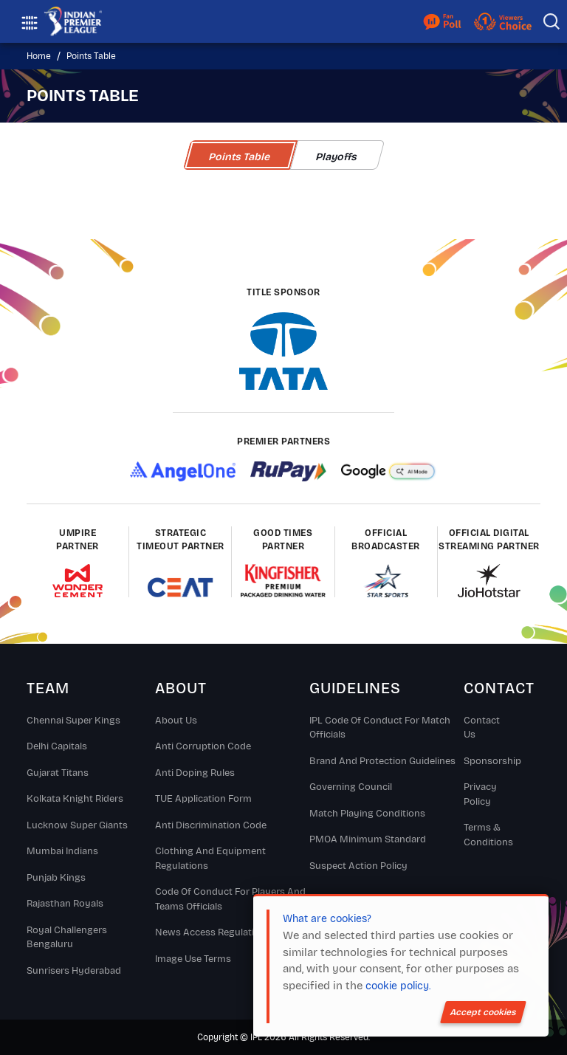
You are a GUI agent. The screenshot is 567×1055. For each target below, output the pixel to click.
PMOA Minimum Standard (367, 839)
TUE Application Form (203, 799)
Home (39, 56)
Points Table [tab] (239, 157)
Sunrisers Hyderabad (74, 971)
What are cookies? (327, 919)
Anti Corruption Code (203, 746)
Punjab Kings (56, 878)
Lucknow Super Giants (77, 825)
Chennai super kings (73, 720)
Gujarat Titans (58, 773)
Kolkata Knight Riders (75, 799)
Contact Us (482, 728)
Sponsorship (488, 761)
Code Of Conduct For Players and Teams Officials (230, 899)
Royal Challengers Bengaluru (67, 937)
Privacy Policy (480, 794)
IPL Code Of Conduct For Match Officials (379, 728)
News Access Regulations (213, 932)
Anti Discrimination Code (211, 825)
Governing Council (350, 787)
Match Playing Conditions (367, 813)
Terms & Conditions (488, 835)
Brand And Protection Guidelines (382, 761)
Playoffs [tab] (337, 157)
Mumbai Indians (62, 851)
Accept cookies (483, 1012)
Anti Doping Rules (195, 773)
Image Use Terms (193, 959)
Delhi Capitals (57, 746)
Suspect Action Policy (358, 866)
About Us (176, 720)
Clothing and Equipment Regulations (210, 858)
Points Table (91, 56)
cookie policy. (397, 986)
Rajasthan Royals (65, 904)
